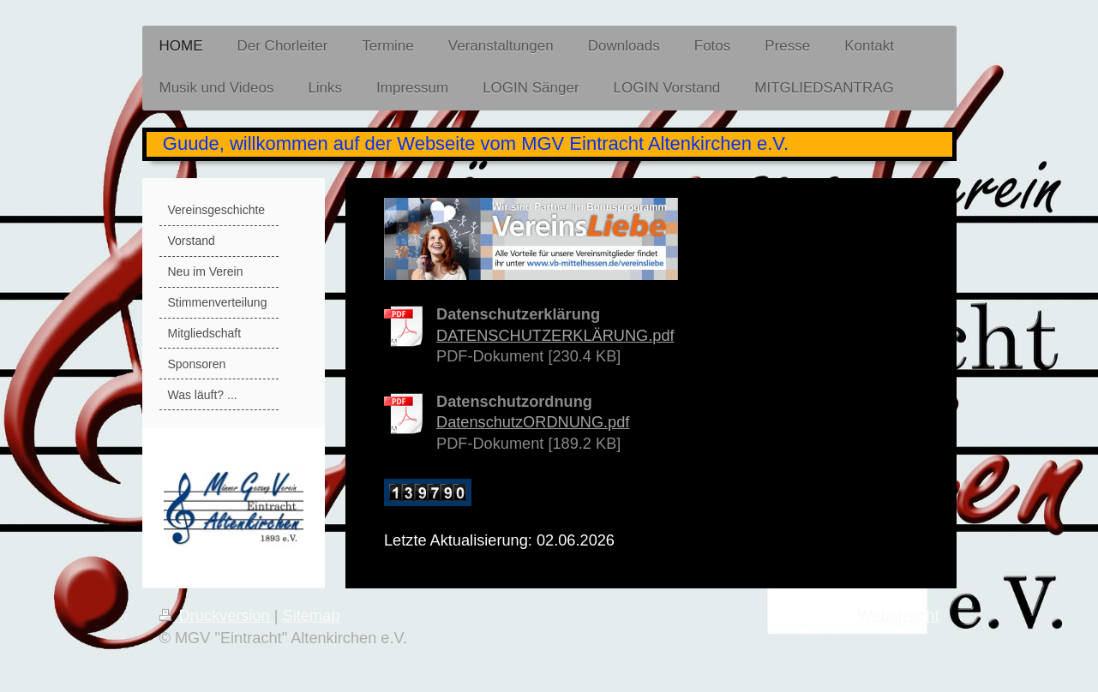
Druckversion (216, 615)
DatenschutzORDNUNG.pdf (532, 422)
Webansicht (898, 615)
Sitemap (311, 615)
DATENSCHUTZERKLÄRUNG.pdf (555, 335)
